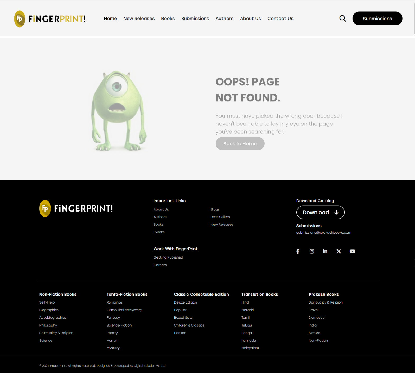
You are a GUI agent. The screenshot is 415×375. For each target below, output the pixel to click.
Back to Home (240, 143)
